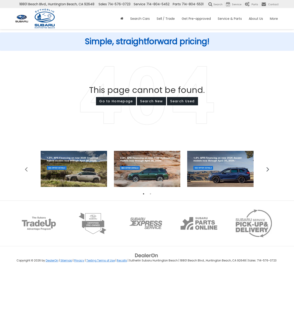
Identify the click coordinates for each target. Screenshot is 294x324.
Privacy (79, 313)
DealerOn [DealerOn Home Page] (52, 313)
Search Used (182, 101)
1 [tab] (143, 246)
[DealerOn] (146, 307)
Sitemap (66, 313)
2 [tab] (150, 246)
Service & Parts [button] (230, 18)
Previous (26, 221)
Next (268, 221)
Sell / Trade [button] (166, 18)
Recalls (122, 313)
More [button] (274, 18)
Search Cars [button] (140, 18)
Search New (151, 101)
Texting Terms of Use (100, 313)
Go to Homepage (116, 101)
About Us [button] (256, 18)
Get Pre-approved (196, 18)
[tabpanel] (74, 221)
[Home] (122, 18)
